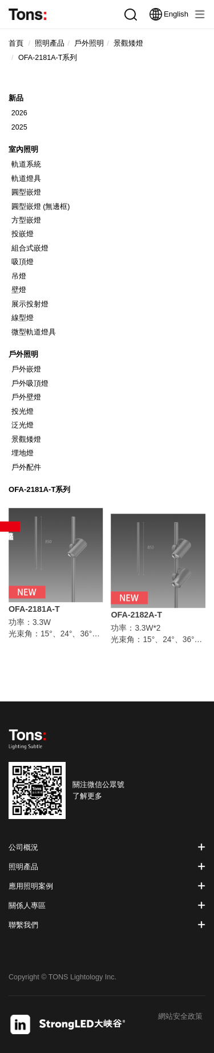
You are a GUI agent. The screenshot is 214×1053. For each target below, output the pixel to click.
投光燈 (22, 411)
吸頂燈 (22, 262)
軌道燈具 (26, 179)
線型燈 (22, 318)
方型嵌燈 (26, 220)
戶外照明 (23, 354)
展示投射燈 (30, 304)
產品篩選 (10, 526)
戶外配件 (26, 467)
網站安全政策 (180, 1016)
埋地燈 (22, 453)
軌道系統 (26, 164)
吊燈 (18, 276)
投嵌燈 (22, 234)
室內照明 (23, 149)
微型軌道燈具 (33, 332)
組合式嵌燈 (30, 248)
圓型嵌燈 (26, 192)
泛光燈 (22, 425)
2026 (19, 113)
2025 (19, 127)
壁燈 (18, 290)
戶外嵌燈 (26, 369)
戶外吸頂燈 (30, 384)
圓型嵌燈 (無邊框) (40, 207)
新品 (16, 98)
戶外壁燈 (26, 397)
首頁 (16, 43)
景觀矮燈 (26, 439)
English (169, 14)
